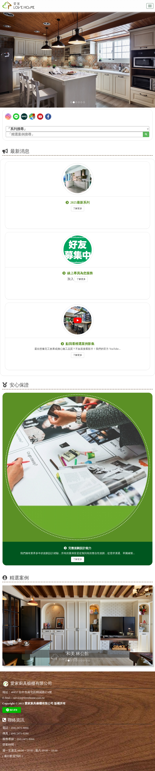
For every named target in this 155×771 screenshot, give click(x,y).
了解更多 (77, 208)
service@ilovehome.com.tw (29, 697)
